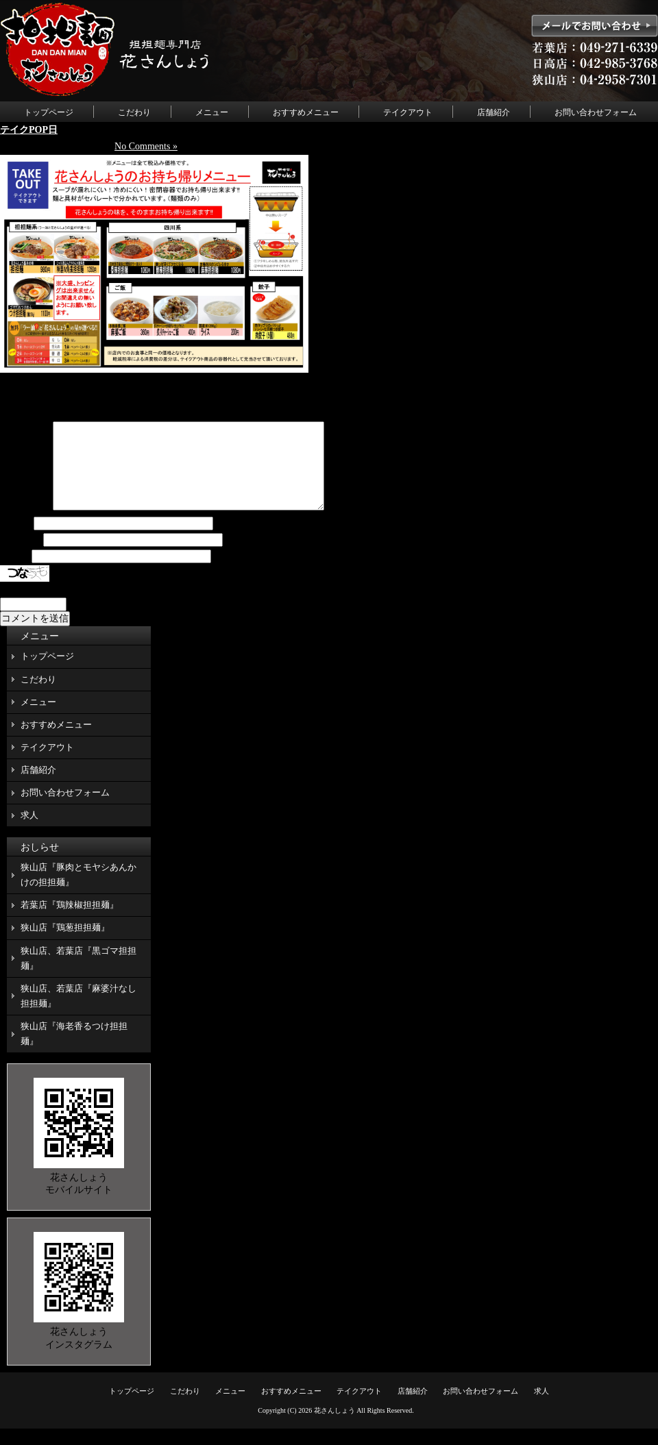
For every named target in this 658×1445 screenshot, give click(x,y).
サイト (14, 573)
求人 (29, 831)
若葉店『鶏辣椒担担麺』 (70, 921)
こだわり (134, 112)
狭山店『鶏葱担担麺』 (65, 944)
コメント (25, 524)
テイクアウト (407, 112)
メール (20, 557)
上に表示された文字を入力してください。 (91, 606)
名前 (16, 540)
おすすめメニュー (306, 112)
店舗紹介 (493, 112)
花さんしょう (334, 1427)
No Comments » (146, 146)
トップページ (48, 112)
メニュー (211, 112)
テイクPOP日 (29, 130)
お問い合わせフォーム (596, 112)
